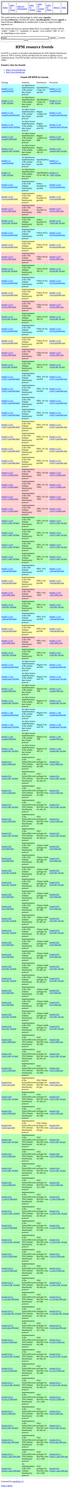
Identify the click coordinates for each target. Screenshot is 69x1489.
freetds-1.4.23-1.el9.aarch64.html (9, 570)
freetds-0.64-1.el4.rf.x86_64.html (9, 1141)
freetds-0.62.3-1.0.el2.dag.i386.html (10, 1326)
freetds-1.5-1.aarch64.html (7, 162)
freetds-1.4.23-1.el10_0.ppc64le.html (10, 426)
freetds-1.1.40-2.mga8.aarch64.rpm (57, 714)
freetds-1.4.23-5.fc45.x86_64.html (9, 222)
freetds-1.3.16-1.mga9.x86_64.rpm (57, 702)
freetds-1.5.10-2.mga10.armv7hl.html (10, 126)
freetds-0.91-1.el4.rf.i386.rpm (56, 820)
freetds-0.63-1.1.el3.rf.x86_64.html (10, 1241)
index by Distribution (22, 7)
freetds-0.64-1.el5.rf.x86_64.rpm (57, 1098)
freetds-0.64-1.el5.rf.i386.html (8, 1069)
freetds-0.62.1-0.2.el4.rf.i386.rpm (57, 1341)
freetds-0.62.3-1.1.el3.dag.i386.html (10, 1298)
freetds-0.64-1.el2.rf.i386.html (8, 1183)
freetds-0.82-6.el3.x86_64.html (8, 1015)
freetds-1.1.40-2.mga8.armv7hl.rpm (57, 726)
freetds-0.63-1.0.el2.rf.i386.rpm (57, 1255)
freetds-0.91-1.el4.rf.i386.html (8, 820)
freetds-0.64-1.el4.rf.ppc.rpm (55, 1126)
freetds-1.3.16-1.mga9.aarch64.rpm (57, 666)
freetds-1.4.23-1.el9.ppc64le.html (9, 582)
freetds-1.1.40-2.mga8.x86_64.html (9, 750)
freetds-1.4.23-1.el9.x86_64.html (8, 606)
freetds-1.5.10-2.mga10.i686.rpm (56, 138)
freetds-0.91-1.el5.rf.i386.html (8, 791)
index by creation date (41, 7)
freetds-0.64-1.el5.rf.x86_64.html (9, 1098)
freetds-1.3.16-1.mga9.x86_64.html (9, 702)
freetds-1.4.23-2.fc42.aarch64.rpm (57, 330)
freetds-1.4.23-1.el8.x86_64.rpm (56, 654)
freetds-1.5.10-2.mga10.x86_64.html (10, 150)
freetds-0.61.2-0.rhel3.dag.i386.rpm (57, 1441)
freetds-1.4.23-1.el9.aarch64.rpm (56, 570)
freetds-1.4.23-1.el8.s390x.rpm (56, 642)
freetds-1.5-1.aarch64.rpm (55, 162)
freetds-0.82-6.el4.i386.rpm (55, 943)
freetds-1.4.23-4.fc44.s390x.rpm (56, 258)
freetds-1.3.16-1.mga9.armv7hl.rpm (57, 678)
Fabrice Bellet (6, 1486)
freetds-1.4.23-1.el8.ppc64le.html (9, 630)
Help (64, 8)
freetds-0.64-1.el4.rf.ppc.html (8, 1126)
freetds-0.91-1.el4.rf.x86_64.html (9, 834)
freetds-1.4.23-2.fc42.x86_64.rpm (57, 366)
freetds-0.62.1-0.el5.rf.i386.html (8, 1412)
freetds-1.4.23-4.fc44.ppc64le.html (9, 246)
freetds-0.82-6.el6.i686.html (7, 847)
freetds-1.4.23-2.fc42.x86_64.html (9, 366)
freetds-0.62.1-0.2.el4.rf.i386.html (9, 1341)
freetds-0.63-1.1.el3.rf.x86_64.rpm (58, 1241)
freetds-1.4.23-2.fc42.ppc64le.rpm (57, 342)
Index (5, 8)
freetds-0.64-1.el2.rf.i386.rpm (56, 1183)
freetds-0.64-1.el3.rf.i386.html (8, 1155)
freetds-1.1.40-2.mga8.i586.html (8, 738)
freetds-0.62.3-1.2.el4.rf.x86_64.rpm (58, 1284)
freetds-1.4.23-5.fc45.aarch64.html (9, 186)
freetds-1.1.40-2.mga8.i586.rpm (56, 738)
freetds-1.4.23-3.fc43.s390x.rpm (56, 306)
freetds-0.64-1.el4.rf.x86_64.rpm (57, 1141)
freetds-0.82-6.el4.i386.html (7, 943)
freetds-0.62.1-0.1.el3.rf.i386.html (9, 1369)
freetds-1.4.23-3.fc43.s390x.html (8, 306)
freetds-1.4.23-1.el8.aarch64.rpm (56, 618)
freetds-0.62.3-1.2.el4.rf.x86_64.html (10, 1284)
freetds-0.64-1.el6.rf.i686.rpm (56, 1041)
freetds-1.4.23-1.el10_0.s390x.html (9, 474)
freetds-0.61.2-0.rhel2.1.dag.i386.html (10, 1455)
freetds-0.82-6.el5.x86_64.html (8, 919)
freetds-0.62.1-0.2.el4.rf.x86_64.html (10, 1355)
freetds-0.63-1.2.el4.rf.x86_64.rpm (58, 1212)
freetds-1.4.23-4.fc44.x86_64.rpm (57, 270)
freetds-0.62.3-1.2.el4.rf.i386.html (9, 1269)
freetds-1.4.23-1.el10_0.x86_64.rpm (58, 522)
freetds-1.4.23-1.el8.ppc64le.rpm (56, 630)
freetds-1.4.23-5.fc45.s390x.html (8, 210)
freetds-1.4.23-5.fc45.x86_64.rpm (57, 222)
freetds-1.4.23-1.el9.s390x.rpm (56, 594)
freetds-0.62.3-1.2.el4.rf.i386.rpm (57, 1269)
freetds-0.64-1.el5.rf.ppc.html (8, 1083)
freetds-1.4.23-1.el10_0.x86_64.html (10, 522)
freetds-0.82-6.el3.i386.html (7, 991)
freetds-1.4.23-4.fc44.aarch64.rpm (57, 234)
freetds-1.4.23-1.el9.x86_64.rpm (56, 606)
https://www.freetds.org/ (16, 70)
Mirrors (57, 8)
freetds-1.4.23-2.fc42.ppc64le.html (9, 342)
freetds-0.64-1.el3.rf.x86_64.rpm (57, 1169)
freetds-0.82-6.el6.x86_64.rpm (56, 871)
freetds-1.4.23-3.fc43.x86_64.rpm (57, 318)
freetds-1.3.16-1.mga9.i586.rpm (56, 690)
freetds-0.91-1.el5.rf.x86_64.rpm (57, 806)
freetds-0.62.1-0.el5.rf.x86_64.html (9, 1427)
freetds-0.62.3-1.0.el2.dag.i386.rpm (57, 1326)
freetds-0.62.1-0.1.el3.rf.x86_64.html (10, 1384)
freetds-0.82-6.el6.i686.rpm (55, 847)
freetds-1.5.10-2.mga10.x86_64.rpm (58, 150)
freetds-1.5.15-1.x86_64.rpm (55, 102)
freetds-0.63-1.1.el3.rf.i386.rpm (57, 1226)
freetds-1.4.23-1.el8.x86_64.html (8, 654)
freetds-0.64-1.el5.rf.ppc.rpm (55, 1083)
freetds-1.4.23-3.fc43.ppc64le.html (9, 294)
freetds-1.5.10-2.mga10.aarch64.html (10, 114)
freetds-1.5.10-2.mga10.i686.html (9, 138)
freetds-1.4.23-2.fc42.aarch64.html (9, 330)
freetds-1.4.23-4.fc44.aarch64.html (9, 234)
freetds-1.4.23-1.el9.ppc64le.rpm (56, 582)
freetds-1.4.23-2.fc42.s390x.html (8, 354)
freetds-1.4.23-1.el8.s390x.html (8, 642)
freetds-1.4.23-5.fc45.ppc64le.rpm (57, 198)
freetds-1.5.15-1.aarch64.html (7, 90)
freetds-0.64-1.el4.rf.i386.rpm (56, 1112)
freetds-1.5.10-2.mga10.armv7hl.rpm (58, 126)
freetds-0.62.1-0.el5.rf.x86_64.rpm (57, 1427)
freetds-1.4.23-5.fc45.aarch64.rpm (57, 186)
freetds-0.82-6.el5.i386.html (7, 895)
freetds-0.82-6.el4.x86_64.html (8, 967)
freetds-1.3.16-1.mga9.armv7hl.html (10, 678)
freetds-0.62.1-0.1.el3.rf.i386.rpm (57, 1369)
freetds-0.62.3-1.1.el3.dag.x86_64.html (11, 1312)
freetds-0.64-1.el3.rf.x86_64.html (9, 1169)
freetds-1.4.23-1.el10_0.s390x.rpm (57, 474)
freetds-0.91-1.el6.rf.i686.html (8, 763)
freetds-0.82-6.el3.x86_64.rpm (56, 1015)
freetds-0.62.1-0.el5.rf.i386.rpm (56, 1412)
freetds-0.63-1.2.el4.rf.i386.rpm (57, 1198)
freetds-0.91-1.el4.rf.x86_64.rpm (57, 834)
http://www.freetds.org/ (15, 72)
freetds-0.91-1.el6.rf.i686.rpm (56, 763)
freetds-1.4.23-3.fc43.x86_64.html (9, 318)
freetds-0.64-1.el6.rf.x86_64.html (9, 1055)
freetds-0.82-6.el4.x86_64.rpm (56, 967)
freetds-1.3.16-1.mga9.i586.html (8, 690)
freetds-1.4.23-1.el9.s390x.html (8, 594)
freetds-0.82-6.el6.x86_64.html (8, 871)
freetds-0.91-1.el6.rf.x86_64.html (9, 777)
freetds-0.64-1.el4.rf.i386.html (8, 1112)
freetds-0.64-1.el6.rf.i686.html (8, 1041)
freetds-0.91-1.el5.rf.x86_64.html (9, 806)
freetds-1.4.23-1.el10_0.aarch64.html (10, 378)
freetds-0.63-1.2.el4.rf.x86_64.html (10, 1212)
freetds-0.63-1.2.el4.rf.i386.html (9, 1198)
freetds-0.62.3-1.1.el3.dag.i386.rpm (57, 1298)
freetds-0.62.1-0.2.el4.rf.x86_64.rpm (58, 1355)
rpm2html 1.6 (17, 1481)
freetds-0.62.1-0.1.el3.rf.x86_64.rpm (58, 1384)
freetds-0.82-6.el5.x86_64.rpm (56, 919)
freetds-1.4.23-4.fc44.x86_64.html (9, 270)
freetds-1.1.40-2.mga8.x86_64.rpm (57, 750)
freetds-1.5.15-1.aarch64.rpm (55, 90)
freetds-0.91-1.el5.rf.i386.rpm (56, 791)
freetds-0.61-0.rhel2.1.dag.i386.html (10, 1469)
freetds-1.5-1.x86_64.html (7, 174)
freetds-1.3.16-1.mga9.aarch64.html (10, 666)
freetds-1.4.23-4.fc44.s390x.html (8, 258)
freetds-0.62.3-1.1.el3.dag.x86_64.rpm (59, 1312)
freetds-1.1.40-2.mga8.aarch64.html (10, 714)
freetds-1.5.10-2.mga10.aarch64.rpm (58, 114)
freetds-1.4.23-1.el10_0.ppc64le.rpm (58, 426)
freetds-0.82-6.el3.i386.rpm (55, 991)
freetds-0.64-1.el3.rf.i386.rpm (56, 1155)
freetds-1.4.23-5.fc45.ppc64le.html (9, 198)
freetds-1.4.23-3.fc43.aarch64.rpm (57, 282)
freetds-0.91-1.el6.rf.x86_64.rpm (57, 777)
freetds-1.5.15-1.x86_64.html (7, 102)
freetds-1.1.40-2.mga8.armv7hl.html (10, 726)
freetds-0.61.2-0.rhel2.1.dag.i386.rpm (58, 1455)
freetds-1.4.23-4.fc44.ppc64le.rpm (57, 246)
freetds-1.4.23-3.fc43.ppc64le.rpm (57, 294)
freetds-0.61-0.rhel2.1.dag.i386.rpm (58, 1469)
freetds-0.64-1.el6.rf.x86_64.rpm (57, 1055)
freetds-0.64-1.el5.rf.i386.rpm (56, 1069)
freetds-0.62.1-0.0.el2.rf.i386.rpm (57, 1398)
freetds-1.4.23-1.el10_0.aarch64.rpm (58, 378)
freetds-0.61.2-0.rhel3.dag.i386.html (10, 1441)
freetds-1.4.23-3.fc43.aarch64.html (9, 282)
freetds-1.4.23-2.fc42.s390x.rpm (56, 354)
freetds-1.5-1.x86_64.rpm (55, 174)
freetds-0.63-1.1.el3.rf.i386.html (9, 1226)
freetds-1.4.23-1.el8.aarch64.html (9, 618)
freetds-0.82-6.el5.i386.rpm (55, 895)
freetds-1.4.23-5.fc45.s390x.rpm (56, 210)
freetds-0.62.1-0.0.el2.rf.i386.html (9, 1398)
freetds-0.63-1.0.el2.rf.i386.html (9, 1255)
